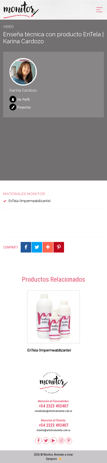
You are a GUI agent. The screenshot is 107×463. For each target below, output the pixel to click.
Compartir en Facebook (26, 247)
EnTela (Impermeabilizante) (29, 201)
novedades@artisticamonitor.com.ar (53, 411)
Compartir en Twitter (37, 247)
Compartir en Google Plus (48, 247)
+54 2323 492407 (53, 406)
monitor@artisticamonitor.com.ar (53, 430)
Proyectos (24, 107)
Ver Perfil (23, 100)
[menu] (99, 10)
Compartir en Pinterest (59, 247)
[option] (53, 323)
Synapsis (51, 459)
